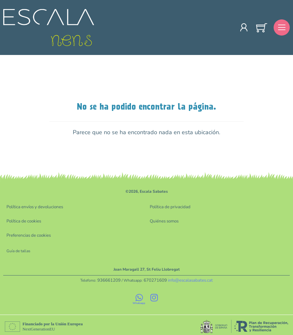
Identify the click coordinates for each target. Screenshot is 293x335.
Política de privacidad (168, 206)
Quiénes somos (163, 220)
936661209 (113, 278)
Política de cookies (22, 220)
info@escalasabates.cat (187, 278)
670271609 (156, 278)
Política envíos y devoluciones (32, 206)
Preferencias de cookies (26, 233)
